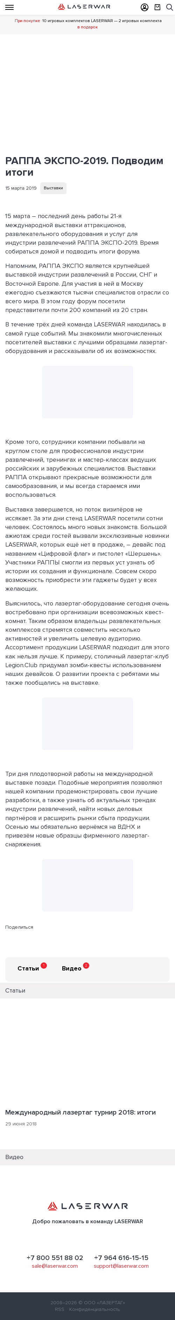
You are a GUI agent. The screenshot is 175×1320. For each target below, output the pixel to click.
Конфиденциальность (94, 1309)
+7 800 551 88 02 (55, 1258)
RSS (59, 1309)
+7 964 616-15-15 (121, 1258)
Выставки (53, 188)
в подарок (87, 27)
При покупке (27, 20)
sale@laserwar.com (55, 1266)
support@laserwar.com (121, 1266)
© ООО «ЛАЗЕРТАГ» (101, 1303)
